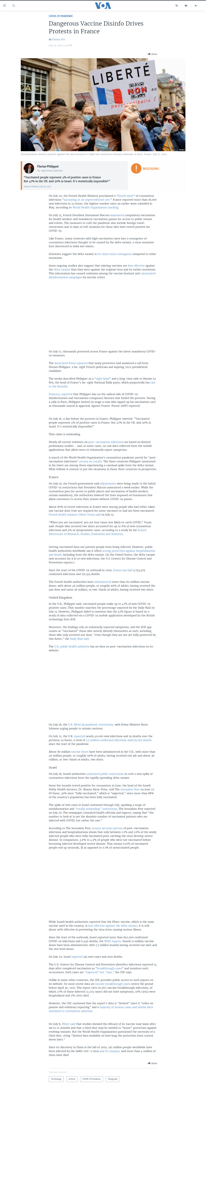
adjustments (108, 483)
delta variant (62, 269)
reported (79, 736)
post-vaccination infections (105, 442)
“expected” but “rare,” (99, 972)
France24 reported (60, 394)
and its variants (110, 1051)
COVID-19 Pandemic (61, 16)
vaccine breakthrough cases (112, 983)
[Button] (152, 54)
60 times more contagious (114, 254)
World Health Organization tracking (95, 207)
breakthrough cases (109, 968)
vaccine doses (80, 751)
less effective (136, 265)
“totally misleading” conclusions (96, 808)
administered (102, 581)
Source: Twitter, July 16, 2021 (37, 186)
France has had (122, 570)
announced (117, 215)
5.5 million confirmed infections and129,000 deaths (119, 740)
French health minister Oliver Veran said (74, 514)
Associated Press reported (71, 363)
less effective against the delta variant (112, 925)
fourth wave (125, 195)
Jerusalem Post (130, 789)
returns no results (90, 461)
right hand (102, 378)
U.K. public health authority (71, 646)
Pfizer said (68, 1024)
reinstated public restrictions (105, 773)
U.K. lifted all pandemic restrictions (90, 724)
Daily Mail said (79, 638)
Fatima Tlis (58, 39)
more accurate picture (108, 828)
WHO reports (112, 941)
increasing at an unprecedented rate (87, 199)
